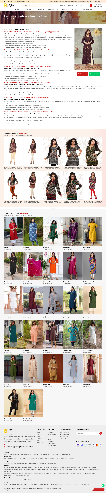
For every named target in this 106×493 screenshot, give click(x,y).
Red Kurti (6, 467)
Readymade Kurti (87, 9)
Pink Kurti (42, 467)
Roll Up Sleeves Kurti (59, 459)
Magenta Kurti (63, 467)
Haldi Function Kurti (89, 474)
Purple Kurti (24, 467)
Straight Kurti (12, 484)
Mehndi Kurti (15, 469)
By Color (10, 19)
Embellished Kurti (24, 463)
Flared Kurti (45, 484)
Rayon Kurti (67, 454)
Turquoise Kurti (41, 469)
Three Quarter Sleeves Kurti (10, 459)
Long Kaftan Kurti (85, 484)
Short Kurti (33, 484)
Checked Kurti (69, 484)
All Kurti (17, 9)
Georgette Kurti (52, 445)
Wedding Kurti (22, 474)
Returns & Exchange (64, 434)
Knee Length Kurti (54, 484)
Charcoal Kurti (89, 469)
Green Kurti (17, 467)
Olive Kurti (56, 469)
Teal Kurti (21, 469)
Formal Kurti (45, 474)
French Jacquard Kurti (52, 438)
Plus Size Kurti (75, 9)
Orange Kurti (49, 467)
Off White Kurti (49, 469)
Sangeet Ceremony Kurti (9, 475)
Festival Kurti (7, 474)
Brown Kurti (56, 467)
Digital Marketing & (56, 488)
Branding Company (8, 490)
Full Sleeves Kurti (30, 459)
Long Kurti (65, 9)
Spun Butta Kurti (60, 454)
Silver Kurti (75, 469)
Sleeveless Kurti (21, 459)
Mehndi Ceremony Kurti (78, 474)
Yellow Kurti (30, 467)
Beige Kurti (62, 469)
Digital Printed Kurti (53, 9)
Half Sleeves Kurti (39, 459)
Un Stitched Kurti (27, 480)
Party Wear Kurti (14, 474)
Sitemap (39, 440)
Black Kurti (36, 467)
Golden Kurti (69, 469)
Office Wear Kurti (61, 474)
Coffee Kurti (33, 469)
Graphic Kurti (62, 484)
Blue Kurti (11, 467)
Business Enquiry (97, 489)
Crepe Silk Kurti (51, 443)
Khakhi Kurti (81, 469)
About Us (69, 5)
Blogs (38, 436)
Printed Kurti (6, 463)
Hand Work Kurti (52, 463)
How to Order (62, 438)
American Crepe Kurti (29, 9)
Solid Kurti (6, 484)
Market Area (40, 442)
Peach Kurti (27, 469)
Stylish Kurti (26, 475)
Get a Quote (82, 74)
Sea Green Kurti (96, 469)
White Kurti (80, 467)
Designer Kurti (19, 475)
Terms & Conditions (63, 436)
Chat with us (94, 74)
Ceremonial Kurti (37, 474)
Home (60, 5)
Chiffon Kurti (51, 441)
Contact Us (79, 5)
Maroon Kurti (87, 467)
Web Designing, (47, 488)
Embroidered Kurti (15, 463)
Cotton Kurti (41, 9)
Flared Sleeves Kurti (49, 459)
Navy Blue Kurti (7, 469)
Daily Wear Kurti (52, 474)
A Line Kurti (27, 484)
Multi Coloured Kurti (71, 467)
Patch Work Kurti (43, 463)
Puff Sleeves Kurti (69, 459)
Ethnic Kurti (69, 474)
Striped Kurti (77, 484)
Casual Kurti (30, 474)
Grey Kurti (93, 467)
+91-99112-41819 (98, 6)
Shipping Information (64, 432)
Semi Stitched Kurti (17, 480)
